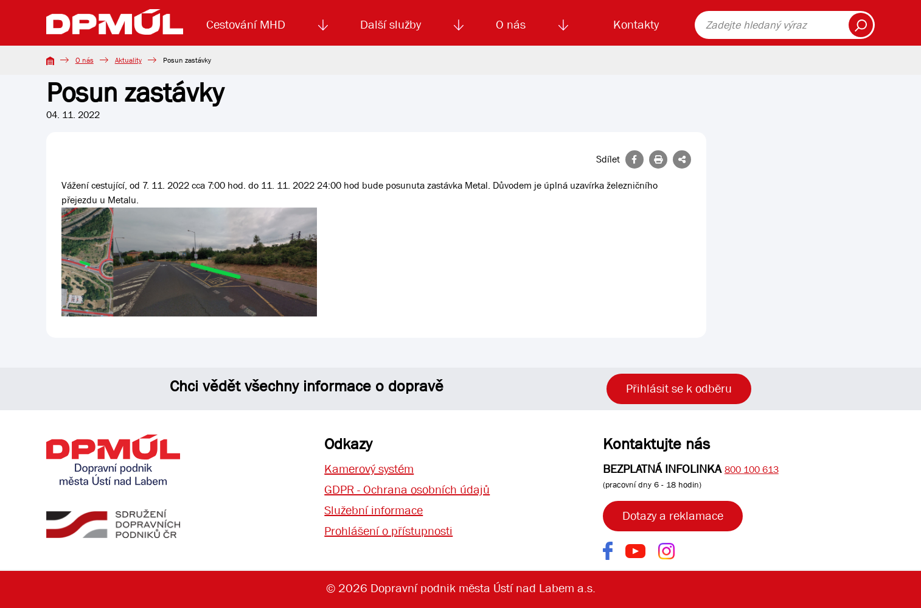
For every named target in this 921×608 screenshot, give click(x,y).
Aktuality (128, 60)
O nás (511, 24)
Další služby (390, 24)
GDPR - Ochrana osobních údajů (407, 489)
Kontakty (636, 24)
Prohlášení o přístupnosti (388, 531)
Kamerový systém (369, 469)
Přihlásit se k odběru (679, 388)
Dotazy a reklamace (672, 515)
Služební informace (373, 510)
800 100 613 (752, 469)
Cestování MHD (245, 24)
